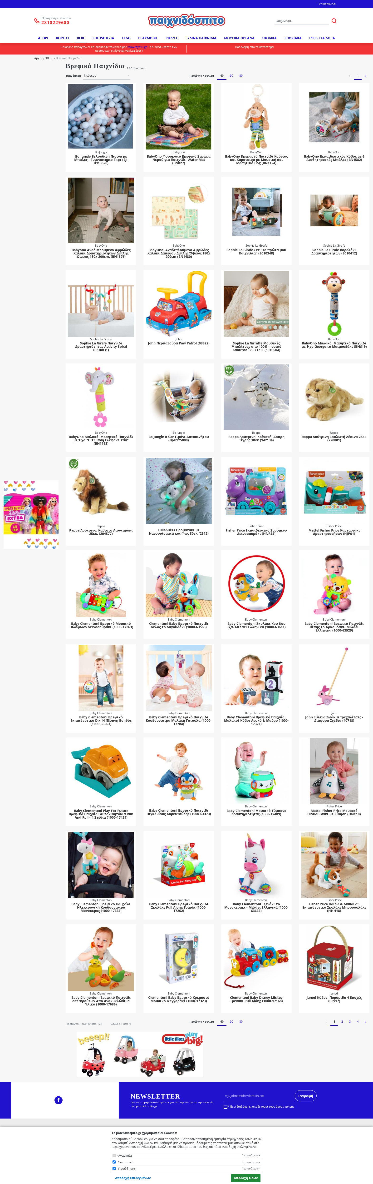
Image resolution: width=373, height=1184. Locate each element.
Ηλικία (11, 331)
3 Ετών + (19, 370)
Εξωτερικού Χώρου (26, 153)
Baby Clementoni (25, 76)
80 (241, 76)
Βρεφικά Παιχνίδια (26, 197)
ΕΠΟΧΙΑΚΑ (293, 38)
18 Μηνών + (21, 357)
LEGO (126, 38)
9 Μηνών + (20, 395)
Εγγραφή (305, 1096)
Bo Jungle (19, 95)
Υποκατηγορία (16, 184)
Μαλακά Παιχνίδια (26, 277)
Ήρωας (11, 287)
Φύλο (10, 402)
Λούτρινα (20, 166)
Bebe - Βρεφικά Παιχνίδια (31, 147)
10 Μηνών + (21, 345)
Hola (16, 126)
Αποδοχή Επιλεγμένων (133, 1178)
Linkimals (19, 223)
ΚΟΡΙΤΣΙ (62, 38)
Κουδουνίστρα (23, 254)
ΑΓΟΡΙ (43, 38)
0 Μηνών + (20, 338)
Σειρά (11, 215)
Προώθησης (127, 1169)
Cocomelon (21, 294)
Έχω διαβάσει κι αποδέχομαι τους (262, 1107)
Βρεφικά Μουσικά (26, 242)
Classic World (22, 101)
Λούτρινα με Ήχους (27, 271)
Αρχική (39, 58)
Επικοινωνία (327, 4)
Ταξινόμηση (73, 75)
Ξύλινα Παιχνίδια (25, 172)
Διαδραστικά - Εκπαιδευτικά (33, 248)
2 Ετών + (19, 364)
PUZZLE (172, 38)
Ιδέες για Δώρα (23, 160)
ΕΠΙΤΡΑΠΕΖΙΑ (103, 38)
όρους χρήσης (285, 1106)
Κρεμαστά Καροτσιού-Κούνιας (29, 263)
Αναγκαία (125, 1156)
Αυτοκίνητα (21, 235)
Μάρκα (11, 68)
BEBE (81, 38)
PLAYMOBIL (148, 38)
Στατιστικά (125, 1162)
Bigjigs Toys (21, 88)
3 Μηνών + (20, 376)
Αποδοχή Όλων (246, 1178)
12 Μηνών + (21, 351)
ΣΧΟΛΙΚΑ (269, 38)
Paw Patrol (20, 307)
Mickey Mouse (23, 300)
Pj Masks (19, 191)
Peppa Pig (20, 313)
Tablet (17, 229)
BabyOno (19, 82)
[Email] (259, 1095)
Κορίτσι (18, 422)
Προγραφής (21, 204)
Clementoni (21, 107)
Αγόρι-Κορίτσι (23, 416)
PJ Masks (19, 320)
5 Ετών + (19, 383)
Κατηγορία (14, 139)
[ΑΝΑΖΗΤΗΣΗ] (334, 20)
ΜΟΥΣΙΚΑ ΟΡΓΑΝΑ (239, 38)
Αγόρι (17, 410)
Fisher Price (21, 114)
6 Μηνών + (20, 389)
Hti (15, 133)
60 (231, 76)
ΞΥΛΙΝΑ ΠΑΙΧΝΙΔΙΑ (201, 38)
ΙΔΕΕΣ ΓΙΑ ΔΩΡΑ (322, 38)
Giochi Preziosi (23, 120)
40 (222, 76)
